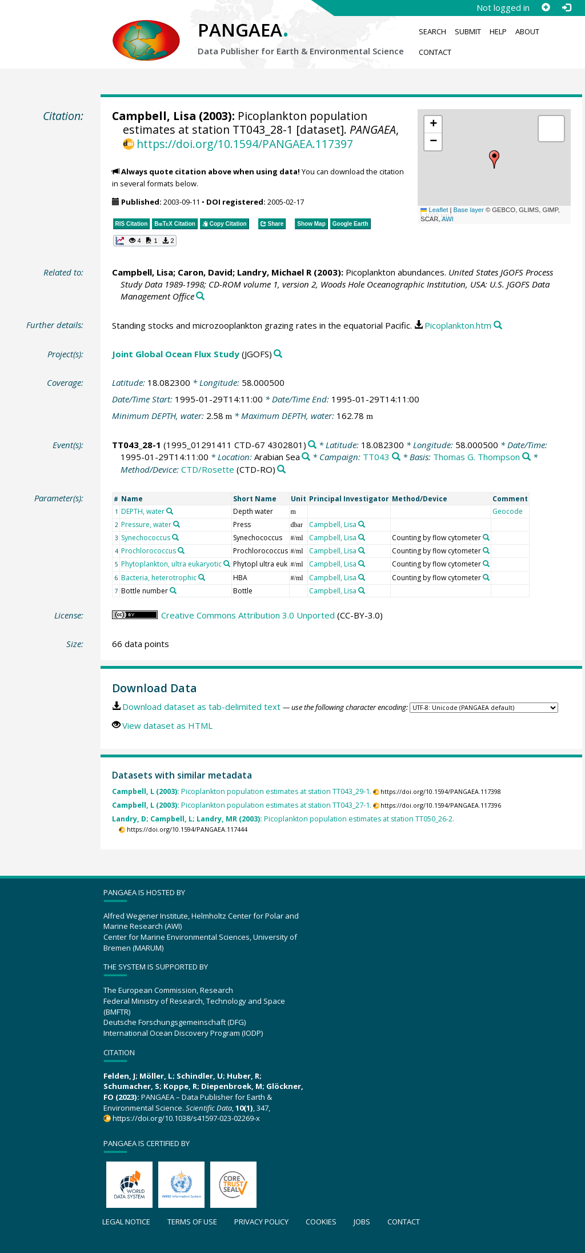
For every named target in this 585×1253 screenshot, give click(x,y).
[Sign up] (545, 7)
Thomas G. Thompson (476, 456)
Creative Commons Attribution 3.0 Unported (248, 615)
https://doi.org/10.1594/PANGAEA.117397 (245, 143)
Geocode (507, 511)
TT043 (376, 456)
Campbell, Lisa (154, 115)
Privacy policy (261, 1221)
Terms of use (192, 1221)
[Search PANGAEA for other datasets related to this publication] (200, 296)
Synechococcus (145, 537)
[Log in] (566, 7)
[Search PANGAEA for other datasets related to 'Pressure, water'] (176, 524)
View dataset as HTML (167, 725)
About (527, 31)
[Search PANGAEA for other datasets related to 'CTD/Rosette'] (281, 469)
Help (498, 31)
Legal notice (126, 1221)
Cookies (321, 1221)
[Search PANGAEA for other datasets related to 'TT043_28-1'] (312, 445)
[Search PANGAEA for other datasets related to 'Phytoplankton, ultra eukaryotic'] (226, 563)
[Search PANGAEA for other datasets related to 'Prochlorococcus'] (181, 550)
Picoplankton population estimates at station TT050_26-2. (283, 819)
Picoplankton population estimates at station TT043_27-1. (241, 805)
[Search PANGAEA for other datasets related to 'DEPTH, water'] (169, 511)
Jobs (362, 1221)
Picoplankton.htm (457, 325)
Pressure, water (146, 524)
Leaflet (434, 209)
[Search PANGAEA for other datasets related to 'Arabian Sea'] (306, 457)
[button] (494, 159)
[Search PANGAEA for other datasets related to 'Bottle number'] (173, 590)
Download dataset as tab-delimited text (201, 706)
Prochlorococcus (148, 551)
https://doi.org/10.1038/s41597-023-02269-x (186, 1118)
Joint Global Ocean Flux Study (175, 354)
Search (432, 31)
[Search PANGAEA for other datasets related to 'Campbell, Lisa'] (361, 524)
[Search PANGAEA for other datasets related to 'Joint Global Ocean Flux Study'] (278, 354)
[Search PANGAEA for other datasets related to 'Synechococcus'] (175, 537)
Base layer (469, 209)
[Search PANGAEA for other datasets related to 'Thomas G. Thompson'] (526, 457)
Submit (468, 31)
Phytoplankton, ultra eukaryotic (171, 564)
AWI (448, 219)
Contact (435, 52)
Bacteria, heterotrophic (159, 577)
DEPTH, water (143, 511)
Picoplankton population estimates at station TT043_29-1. (241, 791)
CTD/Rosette (207, 469)
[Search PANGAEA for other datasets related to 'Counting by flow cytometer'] (486, 537)
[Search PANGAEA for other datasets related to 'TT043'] (396, 457)
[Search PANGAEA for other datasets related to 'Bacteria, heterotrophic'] (201, 577)
